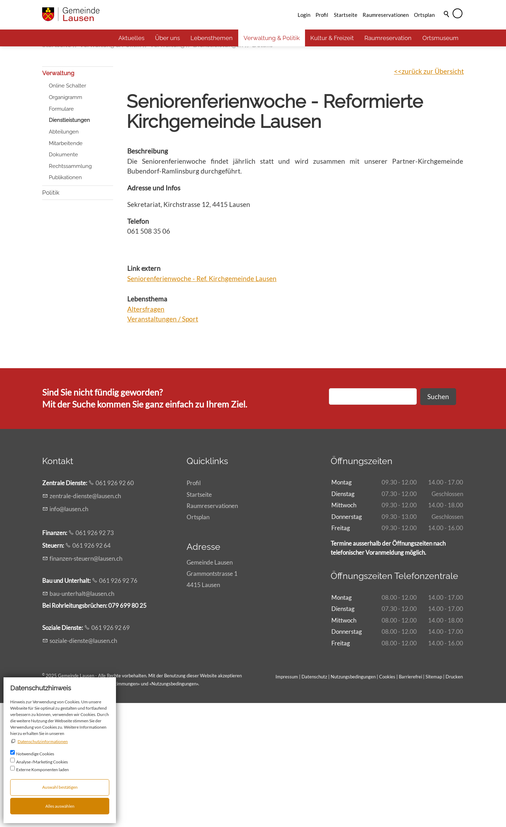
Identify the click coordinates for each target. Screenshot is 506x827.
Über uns (167, 37)
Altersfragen (145, 433)
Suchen (438, 520)
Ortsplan (424, 15)
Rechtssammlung (70, 290)
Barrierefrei (410, 800)
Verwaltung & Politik (272, 37)
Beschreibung (147, 275)
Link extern (144, 392)
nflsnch (69, 633)
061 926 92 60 (115, 607)
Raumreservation (387, 37)
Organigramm (65, 221)
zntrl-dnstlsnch (85, 620)
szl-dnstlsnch (83, 764)
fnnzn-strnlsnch (86, 682)
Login (304, 15)
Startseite (345, 15)
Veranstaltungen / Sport (162, 443)
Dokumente (63, 278)
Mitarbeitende (66, 267)
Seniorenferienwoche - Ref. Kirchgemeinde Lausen (202, 402)
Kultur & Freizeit (332, 37)
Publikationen (65, 301)
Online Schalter (67, 210)
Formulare (61, 233)
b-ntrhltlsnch (82, 717)
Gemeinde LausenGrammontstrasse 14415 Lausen (212, 697)
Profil (322, 15)
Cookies (387, 800)
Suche (447, 23)
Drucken (454, 800)
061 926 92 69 (110, 751)
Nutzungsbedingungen (173, 807)
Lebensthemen (211, 37)
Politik (50, 316)
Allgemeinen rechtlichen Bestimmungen (98, 807)
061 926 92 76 (118, 704)
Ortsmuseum (440, 37)
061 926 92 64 (91, 669)
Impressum (286, 800)
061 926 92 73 (95, 656)
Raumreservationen (386, 15)
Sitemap (434, 800)
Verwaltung (58, 197)
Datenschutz (314, 800)
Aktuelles (131, 37)
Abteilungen (64, 256)
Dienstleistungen (69, 244)
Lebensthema (147, 423)
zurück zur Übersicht (433, 195)
